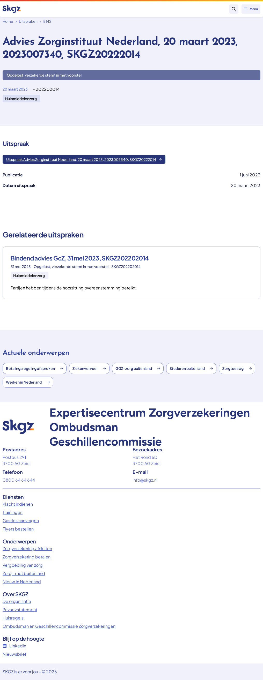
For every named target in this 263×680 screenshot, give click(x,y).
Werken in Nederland (28, 382)
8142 (47, 21)
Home (8, 21)
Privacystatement (20, 609)
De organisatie (17, 601)
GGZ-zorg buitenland (137, 368)
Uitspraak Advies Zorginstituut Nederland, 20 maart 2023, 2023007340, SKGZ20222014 (84, 159)
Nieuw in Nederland (22, 581)
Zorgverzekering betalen (26, 556)
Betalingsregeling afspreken (34, 368)
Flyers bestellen (18, 529)
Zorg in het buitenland (24, 573)
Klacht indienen (18, 504)
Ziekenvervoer (89, 368)
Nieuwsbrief (14, 654)
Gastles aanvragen (21, 520)
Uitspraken (28, 21)
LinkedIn (14, 645)
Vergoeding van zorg (23, 565)
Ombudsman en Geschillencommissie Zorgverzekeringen (59, 626)
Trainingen (13, 512)
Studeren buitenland (191, 368)
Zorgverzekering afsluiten (27, 548)
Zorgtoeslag (237, 368)
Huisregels (13, 618)
